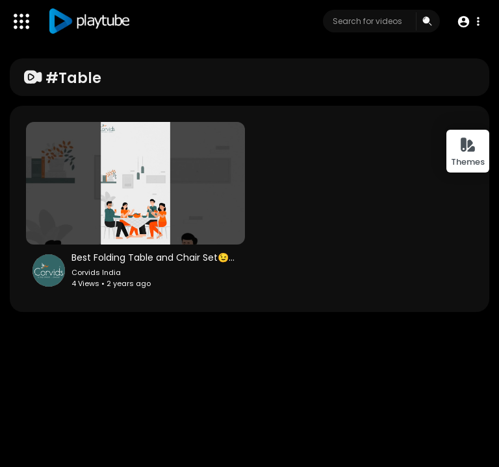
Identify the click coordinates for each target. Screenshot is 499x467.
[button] (468, 21)
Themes (468, 152)
